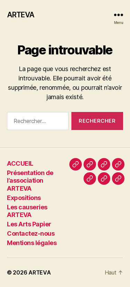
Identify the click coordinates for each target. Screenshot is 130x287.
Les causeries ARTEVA (27, 211)
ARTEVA (20, 14)
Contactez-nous (30, 233)
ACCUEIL (20, 163)
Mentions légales (32, 242)
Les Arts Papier (29, 224)
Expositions (24, 197)
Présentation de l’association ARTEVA (30, 180)
